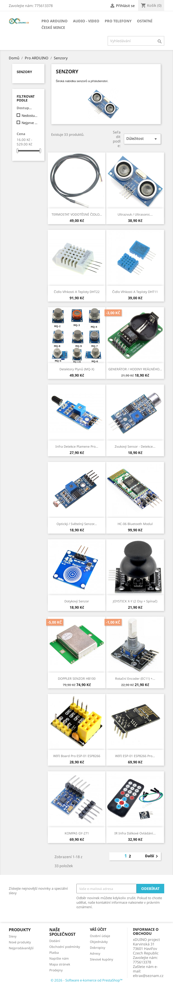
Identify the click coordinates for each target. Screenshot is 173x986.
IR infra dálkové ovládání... (135, 833)
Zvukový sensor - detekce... (135, 446)
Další (152, 856)
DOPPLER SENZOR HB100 (77, 678)
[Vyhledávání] (136, 41)
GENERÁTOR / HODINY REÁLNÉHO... (135, 369)
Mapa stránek (59, 964)
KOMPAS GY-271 (77, 833)
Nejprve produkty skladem (30, 122)
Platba (54, 952)
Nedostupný (30, 115)
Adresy (95, 953)
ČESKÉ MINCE (53, 27)
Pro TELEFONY (118, 20)
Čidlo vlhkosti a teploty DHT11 (135, 292)
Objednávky (99, 942)
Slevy (12, 936)
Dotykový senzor (76, 601)
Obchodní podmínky (64, 947)
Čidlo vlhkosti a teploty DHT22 (77, 292)
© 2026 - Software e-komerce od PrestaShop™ (87, 980)
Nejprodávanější (21, 948)
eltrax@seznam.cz (148, 975)
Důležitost (142, 139)
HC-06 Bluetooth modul (135, 524)
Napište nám (59, 958)
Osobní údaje (100, 936)
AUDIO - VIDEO (86, 20)
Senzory (24, 71)
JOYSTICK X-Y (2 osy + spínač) (135, 601)
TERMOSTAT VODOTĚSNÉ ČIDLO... (77, 214)
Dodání (54, 941)
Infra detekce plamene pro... (76, 446)
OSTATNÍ (144, 20)
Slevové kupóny (101, 959)
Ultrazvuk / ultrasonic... (135, 214)
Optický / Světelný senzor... (77, 524)
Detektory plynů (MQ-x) (76, 369)
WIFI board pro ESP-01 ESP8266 (76, 756)
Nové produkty (20, 942)
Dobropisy (97, 947)
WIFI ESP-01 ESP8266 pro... (135, 756)
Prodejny (56, 970)
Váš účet (98, 929)
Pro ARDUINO (54, 20)
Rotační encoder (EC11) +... (135, 678)
